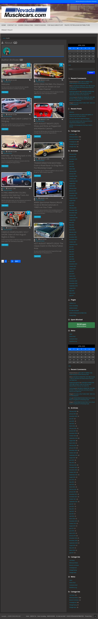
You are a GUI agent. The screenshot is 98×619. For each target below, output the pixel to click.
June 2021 (71, 249)
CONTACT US (12, 25)
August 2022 (72, 220)
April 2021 (71, 254)
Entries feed (72, 336)
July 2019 (71, 271)
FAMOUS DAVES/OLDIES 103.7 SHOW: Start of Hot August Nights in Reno (14, 236)
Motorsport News (7, 118)
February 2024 (72, 188)
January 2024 (72, 190)
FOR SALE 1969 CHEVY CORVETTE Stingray (16, 121)
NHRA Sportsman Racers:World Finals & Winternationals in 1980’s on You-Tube (48, 206)
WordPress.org (73, 341)
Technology (72, 97)
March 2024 (72, 186)
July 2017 (71, 295)
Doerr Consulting (25, 25)
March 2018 (72, 293)
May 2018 (71, 290)
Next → (17, 263)
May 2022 (71, 225)
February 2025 (72, 171)
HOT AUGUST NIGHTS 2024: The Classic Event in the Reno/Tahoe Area (48, 247)
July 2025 (71, 161)
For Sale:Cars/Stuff (55, 25)
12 (12, 263)
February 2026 (72, 154)
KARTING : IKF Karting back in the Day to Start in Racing (16, 158)
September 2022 (73, 217)
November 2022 (73, 212)
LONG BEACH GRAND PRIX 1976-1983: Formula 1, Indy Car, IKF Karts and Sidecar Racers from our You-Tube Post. (82, 87)
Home (3, 25)
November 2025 (73, 159)
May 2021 (71, 251)
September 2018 (73, 286)
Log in (70, 334)
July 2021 (71, 247)
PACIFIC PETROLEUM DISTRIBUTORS (77, 25)
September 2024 (73, 181)
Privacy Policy (7, 30)
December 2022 (73, 210)
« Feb (69, 65)
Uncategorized (7, 83)
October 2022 (72, 215)
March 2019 (72, 276)
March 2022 (72, 229)
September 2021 (73, 244)
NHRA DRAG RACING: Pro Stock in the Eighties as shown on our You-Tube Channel (49, 88)
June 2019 (71, 273)
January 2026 (72, 156)
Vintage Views (72, 146)
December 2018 (73, 281)
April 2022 (71, 227)
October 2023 (72, 195)
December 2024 (73, 176)
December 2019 (73, 264)
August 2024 (72, 183)
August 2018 (72, 288)
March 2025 (72, 169)
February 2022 (72, 232)
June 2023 (71, 203)
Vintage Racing (73, 144)
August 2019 (72, 268)
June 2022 (71, 222)
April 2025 (71, 166)
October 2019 (72, 266)
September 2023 (73, 198)
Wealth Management (74, 91)
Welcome (5, 86)
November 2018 (73, 283)
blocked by (81, 325)
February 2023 (72, 208)
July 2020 (71, 256)
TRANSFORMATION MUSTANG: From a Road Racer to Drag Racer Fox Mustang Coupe (49, 167)
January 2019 (72, 278)
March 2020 (72, 261)
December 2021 (73, 237)
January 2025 (72, 173)
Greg (70, 398)
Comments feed (73, 339)
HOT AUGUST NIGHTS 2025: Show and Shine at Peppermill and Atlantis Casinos (47, 128)
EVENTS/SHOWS (40, 25)
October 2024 (72, 178)
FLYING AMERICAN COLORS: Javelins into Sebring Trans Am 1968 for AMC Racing (15, 197)
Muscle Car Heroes (74, 139)
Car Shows (72, 134)
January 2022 (72, 234)
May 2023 (71, 205)
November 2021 (73, 239)
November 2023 (73, 193)
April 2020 (71, 259)
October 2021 (72, 242)
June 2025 (71, 164)
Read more (4, 94)
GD (4, 82)
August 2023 (72, 200)
